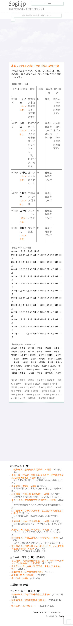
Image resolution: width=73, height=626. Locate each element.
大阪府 (33, 362)
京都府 (25, 362)
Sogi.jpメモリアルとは (41, 612)
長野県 (25, 359)
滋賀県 (16, 362)
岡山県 (36, 366)
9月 (48, 255)
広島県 (44, 366)
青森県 (22, 348)
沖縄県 (58, 373)
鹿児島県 (49, 373)
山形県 (56, 348)
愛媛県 (29, 369)
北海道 (14, 348)
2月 (24, 251)
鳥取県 (19, 366)
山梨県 (16, 359)
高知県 (37, 369)
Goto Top (68, 621)
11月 (57, 255)
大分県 (31, 373)
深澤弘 (23, 176)
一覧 (26, 466)
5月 (34, 251)
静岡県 (42, 359)
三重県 (59, 359)
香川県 (20, 369)
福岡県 (46, 369)
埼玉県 (48, 351)
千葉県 (56, 351)
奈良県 (50, 362)
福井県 (58, 355)
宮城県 (39, 348)
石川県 (50, 355)
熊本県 (22, 373)
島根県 (27, 366)
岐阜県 (33, 359)
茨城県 (22, 351)
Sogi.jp (61, 616)
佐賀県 (54, 369)
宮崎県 (39, 373)
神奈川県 (23, 355)
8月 (44, 255)
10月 (52, 255)
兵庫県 (42, 362)
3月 (27, 251)
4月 (31, 251)
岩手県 (31, 348)
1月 (20, 251)
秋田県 (48, 348)
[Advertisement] (41, 40)
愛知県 (50, 359)
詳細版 (40, 557)
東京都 (14, 355)
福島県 (14, 351)
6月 (37, 251)
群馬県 (39, 351)
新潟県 (33, 355)
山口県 (53, 366)
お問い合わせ (56, 612)
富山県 (41, 355)
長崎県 (14, 373)
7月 (41, 255)
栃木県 (31, 351)
